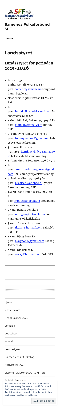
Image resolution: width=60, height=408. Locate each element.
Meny (9, 38)
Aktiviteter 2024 (15, 364)
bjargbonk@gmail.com (29, 241)
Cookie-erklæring (28, 395)
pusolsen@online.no (28, 182)
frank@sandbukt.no (27, 200)
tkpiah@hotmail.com (28, 227)
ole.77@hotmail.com (28, 254)
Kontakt (10, 341)
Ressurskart (12, 310)
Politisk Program (15, 380)
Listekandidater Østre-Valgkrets (25, 372)
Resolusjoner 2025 (16, 317)
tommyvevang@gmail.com (32, 138)
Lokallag (10, 325)
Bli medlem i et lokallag (20, 357)
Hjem (8, 302)
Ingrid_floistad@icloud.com (33, 111)
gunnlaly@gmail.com (28, 124)
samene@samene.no (28, 89)
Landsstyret (13, 349)
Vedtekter (11, 333)
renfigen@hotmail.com (30, 214)
